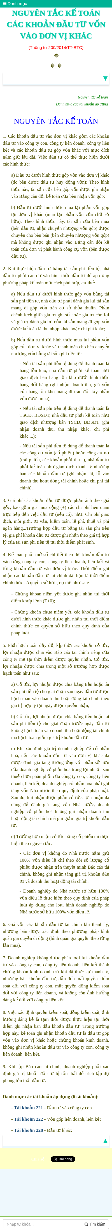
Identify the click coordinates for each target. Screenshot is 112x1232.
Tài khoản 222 (28, 1119)
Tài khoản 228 (28, 1130)
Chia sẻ (38, 1159)
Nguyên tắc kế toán (93, 97)
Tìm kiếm (95, 1224)
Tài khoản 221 (28, 1107)
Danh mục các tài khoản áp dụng (82, 104)
